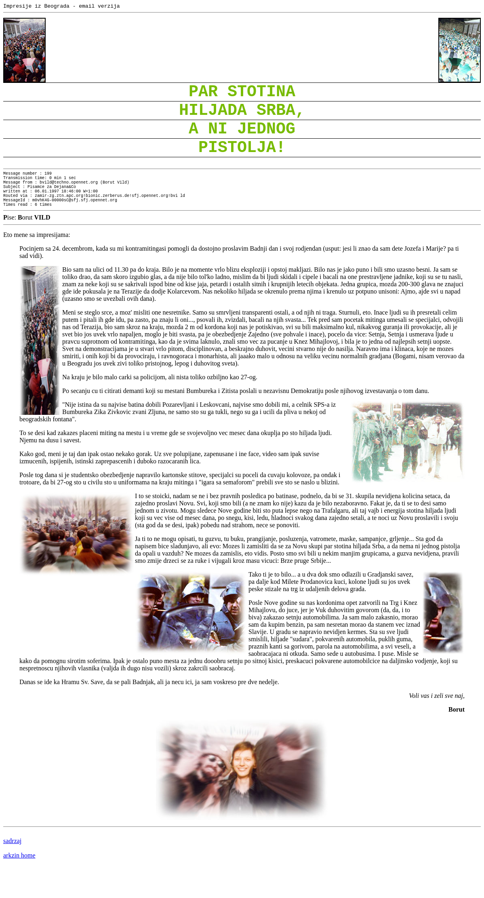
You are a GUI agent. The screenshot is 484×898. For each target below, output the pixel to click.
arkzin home (19, 883)
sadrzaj (12, 869)
